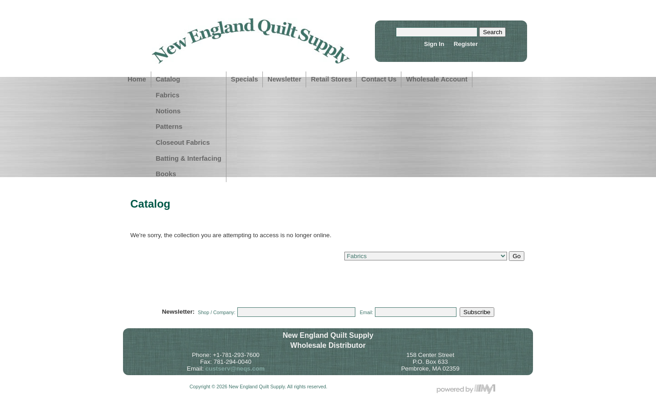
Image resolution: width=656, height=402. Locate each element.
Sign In (434, 44)
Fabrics (167, 95)
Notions (168, 111)
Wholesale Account (436, 79)
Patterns (169, 126)
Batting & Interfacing (188, 158)
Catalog (168, 79)
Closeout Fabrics (183, 142)
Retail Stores (331, 79)
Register (466, 44)
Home (137, 79)
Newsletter (284, 79)
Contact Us (378, 79)
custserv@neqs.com (235, 368)
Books (166, 174)
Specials (244, 79)
